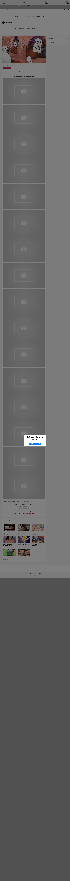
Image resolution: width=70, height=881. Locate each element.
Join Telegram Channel (35, 443)
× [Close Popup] (45, 436)
